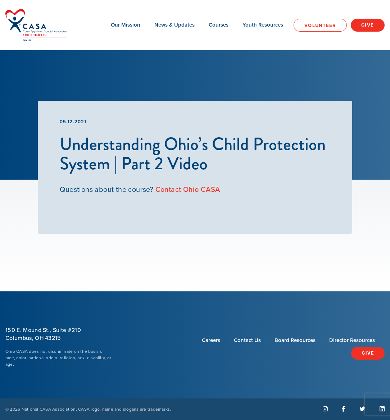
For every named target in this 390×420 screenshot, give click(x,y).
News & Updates (174, 25)
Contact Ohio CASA (187, 189)
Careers (211, 340)
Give (367, 25)
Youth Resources (262, 25)
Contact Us (247, 340)
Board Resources (295, 340)
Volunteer (320, 25)
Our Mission (125, 25)
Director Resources (352, 340)
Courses (218, 25)
